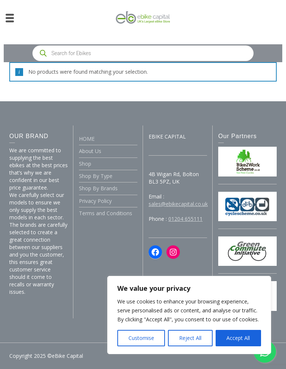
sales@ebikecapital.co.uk (178, 203)
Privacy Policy (95, 200)
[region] (189, 315)
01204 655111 (185, 218)
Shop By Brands (98, 188)
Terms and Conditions (105, 213)
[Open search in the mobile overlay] (143, 53)
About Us (90, 151)
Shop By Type (95, 175)
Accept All (238, 337)
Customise (141, 337)
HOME (87, 138)
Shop (85, 163)
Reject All (190, 337)
